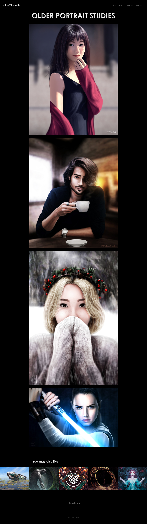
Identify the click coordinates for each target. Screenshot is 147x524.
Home (114, 5)
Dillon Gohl (11, 4)
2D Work (130, 5)
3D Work (139, 5)
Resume (121, 5)
